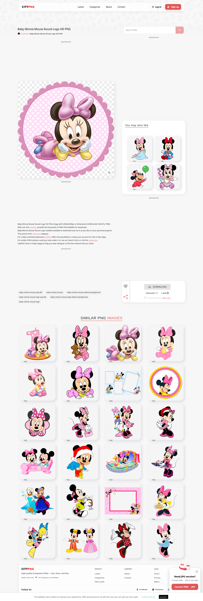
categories (93, 240)
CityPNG (33, 227)
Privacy (157, 578)
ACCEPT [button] (163, 597)
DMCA (157, 582)
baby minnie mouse (55, 292)
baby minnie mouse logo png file (32, 297)
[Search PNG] (150, 30)
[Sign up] (173, 7)
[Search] (180, 30)
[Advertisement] (66, 61)
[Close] (197, 571)
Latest (81, 6)
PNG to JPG (99, 582)
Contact (121, 6)
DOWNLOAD (157, 287)
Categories (94, 6)
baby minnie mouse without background (83, 292)
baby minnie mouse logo (29, 302)
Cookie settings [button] (148, 597)
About (109, 6)
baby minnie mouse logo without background (69, 297)
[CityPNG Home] (28, 7)
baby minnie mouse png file (30, 292)
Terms (157, 574)
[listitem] (142, 589)
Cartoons (36, 233)
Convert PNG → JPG (185, 586)
